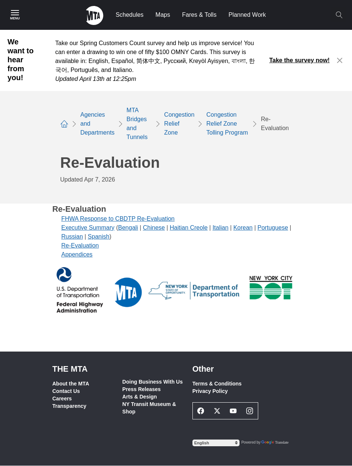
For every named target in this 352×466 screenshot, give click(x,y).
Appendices (77, 254)
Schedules (129, 15)
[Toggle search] (338, 14)
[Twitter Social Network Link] (217, 411)
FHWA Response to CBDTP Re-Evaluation (118, 218)
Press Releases (141, 389)
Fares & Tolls (199, 15)
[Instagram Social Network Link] (249, 411)
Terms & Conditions (217, 384)
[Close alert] (340, 60)
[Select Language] (216, 443)
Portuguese (272, 227)
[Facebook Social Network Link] (201, 411)
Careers (62, 399)
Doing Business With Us (152, 382)
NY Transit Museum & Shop (149, 408)
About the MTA (70, 384)
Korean (243, 227)
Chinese (154, 227)
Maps (162, 15)
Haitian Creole (188, 227)
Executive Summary (87, 227)
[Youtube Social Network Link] (233, 411)
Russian (72, 236)
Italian (221, 227)
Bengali (128, 227)
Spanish (98, 236)
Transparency (69, 406)
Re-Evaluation (80, 245)
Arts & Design (139, 397)
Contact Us (66, 391)
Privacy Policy (210, 391)
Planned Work (247, 15)
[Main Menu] (15, 15)
